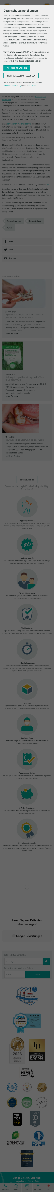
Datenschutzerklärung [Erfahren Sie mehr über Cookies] (12, 85)
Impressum (32, 85)
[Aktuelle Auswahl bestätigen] (16, 68)
